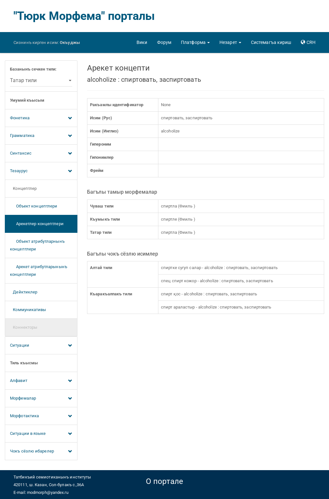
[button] (195, 42)
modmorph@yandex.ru (47, 492)
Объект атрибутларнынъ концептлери (37, 245)
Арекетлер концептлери (37, 223)
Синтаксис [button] (41, 153)
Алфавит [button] (41, 381)
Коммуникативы (28, 309)
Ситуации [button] (41, 346)
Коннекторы (23, 327)
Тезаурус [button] (41, 171)
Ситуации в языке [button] (41, 434)
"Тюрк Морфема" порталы (84, 16)
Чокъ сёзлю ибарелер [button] (41, 451)
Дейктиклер (23, 292)
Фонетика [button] (41, 118)
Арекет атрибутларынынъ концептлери (38, 270)
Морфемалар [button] (41, 398)
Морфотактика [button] (41, 416)
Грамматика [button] (41, 136)
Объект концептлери (33, 206)
